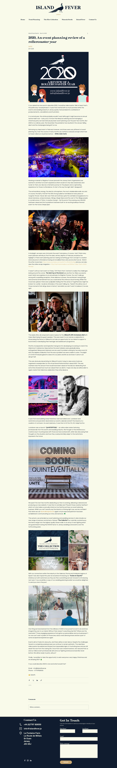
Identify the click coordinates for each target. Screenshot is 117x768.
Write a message (64, 743)
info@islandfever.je (33, 728)
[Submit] (66, 762)
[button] (34, 19)
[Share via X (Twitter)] (33, 680)
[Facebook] (25, 760)
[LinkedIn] (31, 760)
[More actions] (88, 33)
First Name (63, 728)
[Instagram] (28, 760)
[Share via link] (41, 680)
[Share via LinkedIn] (37, 680)
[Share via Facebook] (29, 680)
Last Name (85, 728)
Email (61, 736)
